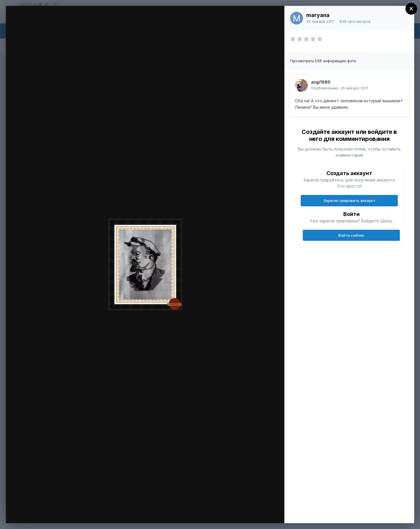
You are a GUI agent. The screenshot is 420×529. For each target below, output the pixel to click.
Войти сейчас (351, 235)
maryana (318, 15)
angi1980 (320, 81)
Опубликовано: (339, 88)
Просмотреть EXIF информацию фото (323, 61)
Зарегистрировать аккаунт (349, 200)
